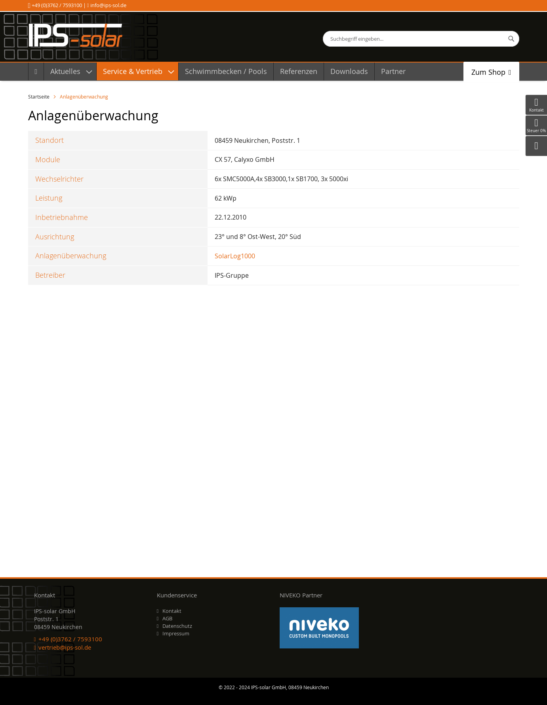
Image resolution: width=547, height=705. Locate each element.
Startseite (39, 96)
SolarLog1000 (235, 256)
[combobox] (421, 39)
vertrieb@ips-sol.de (64, 647)
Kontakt (171, 610)
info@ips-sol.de (107, 5)
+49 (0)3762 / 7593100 (57, 5)
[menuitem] (36, 71)
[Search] (511, 39)
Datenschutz (177, 625)
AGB (167, 618)
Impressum (175, 633)
